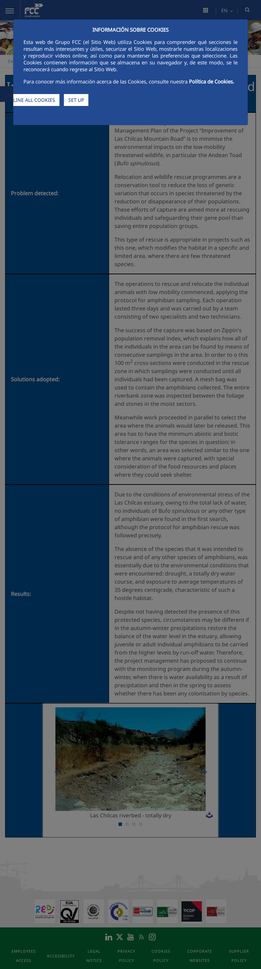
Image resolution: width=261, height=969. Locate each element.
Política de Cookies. (211, 81)
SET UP (76, 100)
